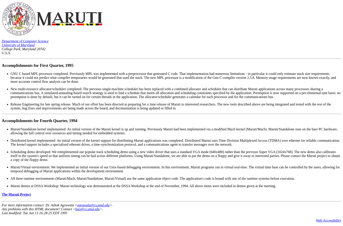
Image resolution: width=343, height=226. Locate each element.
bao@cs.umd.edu (87, 209)
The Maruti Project (16, 194)
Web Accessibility (328, 220)
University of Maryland (18, 45)
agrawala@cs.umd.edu (93, 205)
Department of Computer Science (25, 41)
